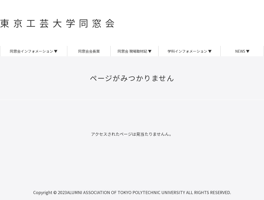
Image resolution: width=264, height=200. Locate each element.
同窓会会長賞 (89, 51)
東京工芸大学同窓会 (59, 22)
